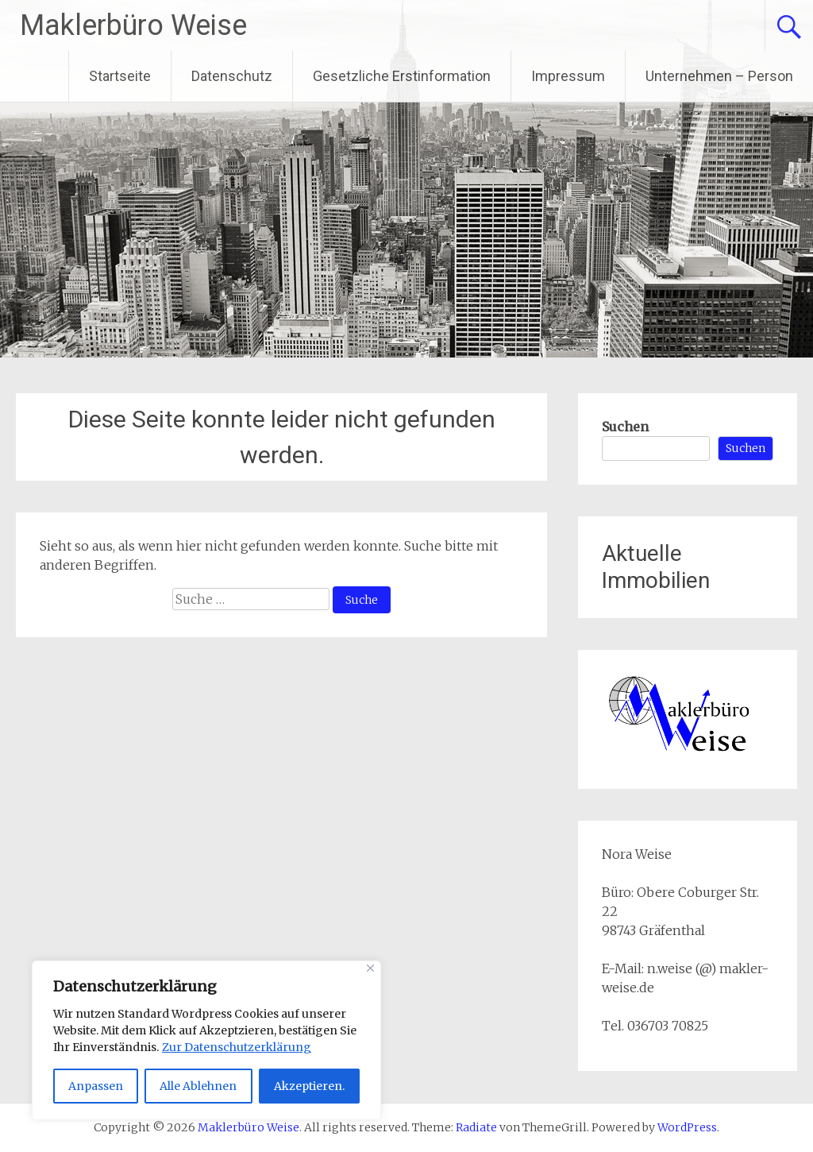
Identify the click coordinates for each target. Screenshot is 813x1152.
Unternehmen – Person (719, 76)
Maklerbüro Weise (133, 25)
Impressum (568, 76)
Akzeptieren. (309, 1086)
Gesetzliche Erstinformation (402, 76)
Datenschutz (231, 76)
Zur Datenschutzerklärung (236, 1047)
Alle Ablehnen (198, 1086)
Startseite (120, 76)
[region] (206, 1040)
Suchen (625, 427)
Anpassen (95, 1086)
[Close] (370, 968)
